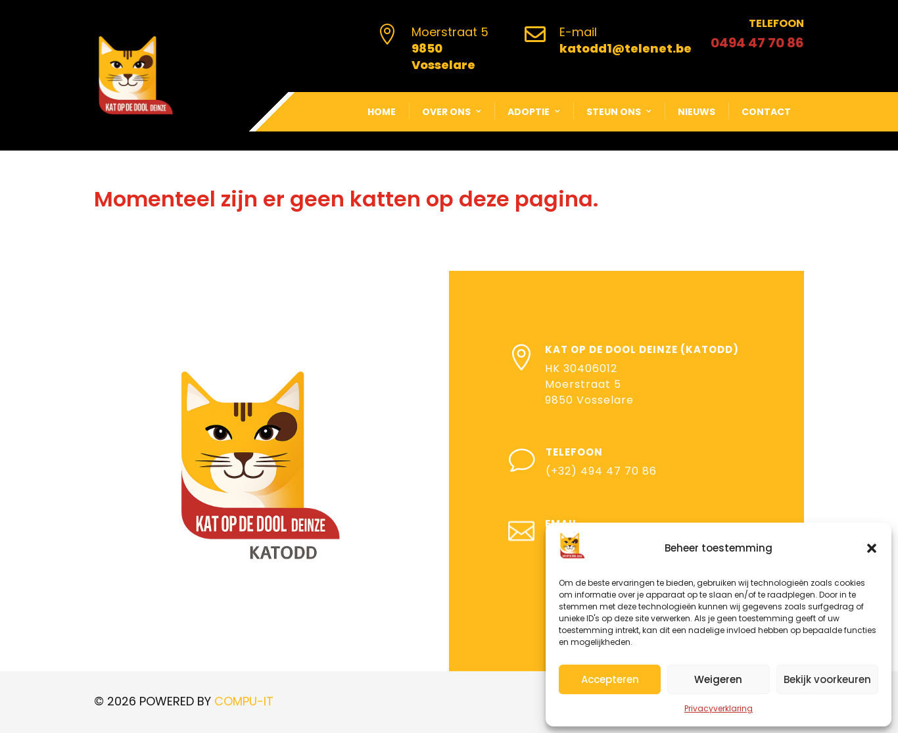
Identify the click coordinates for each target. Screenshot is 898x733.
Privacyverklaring (718, 708)
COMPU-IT (243, 701)
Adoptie (529, 111)
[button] (871, 548)
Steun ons (613, 111)
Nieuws (696, 111)
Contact (766, 111)
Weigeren (718, 679)
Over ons (446, 111)
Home (381, 111)
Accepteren (610, 679)
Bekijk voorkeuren (827, 679)
